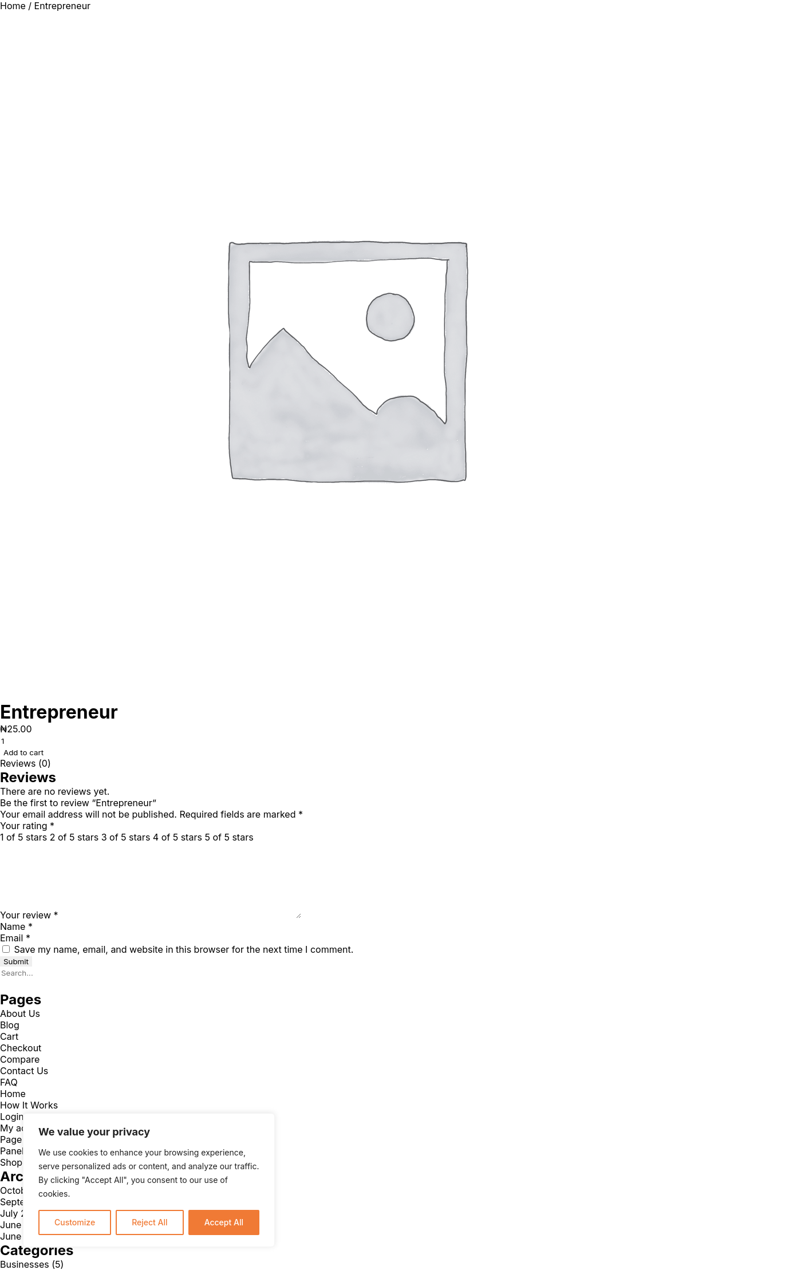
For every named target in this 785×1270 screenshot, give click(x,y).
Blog (9, 1025)
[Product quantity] (62, 741)
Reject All (149, 1222)
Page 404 (21, 1139)
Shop (11, 1162)
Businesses (24, 1264)
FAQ (9, 1082)
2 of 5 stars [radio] (74, 837)
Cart (9, 1036)
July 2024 (22, 1213)
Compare (20, 1059)
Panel (12, 1151)
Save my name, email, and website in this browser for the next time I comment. (184, 949)
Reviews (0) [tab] (25, 763)
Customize (74, 1222)
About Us (20, 1013)
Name (16, 926)
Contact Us (24, 1070)
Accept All (223, 1222)
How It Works (29, 1105)
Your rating (27, 825)
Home (13, 5)
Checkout (20, 1048)
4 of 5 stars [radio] (177, 837)
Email (15, 938)
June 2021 (22, 1236)
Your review (29, 915)
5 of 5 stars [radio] (228, 837)
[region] (149, 1180)
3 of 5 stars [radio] (126, 837)
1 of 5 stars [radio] (23, 837)
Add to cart (23, 752)
